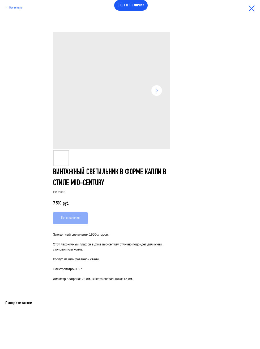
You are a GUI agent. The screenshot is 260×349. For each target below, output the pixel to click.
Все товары (16, 7)
